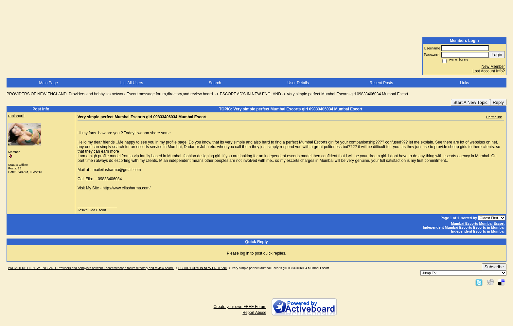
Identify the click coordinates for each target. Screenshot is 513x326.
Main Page (48, 83)
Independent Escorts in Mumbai (477, 231)
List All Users (131, 83)
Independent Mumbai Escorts (447, 227)
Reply (498, 102)
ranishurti (16, 116)
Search (215, 83)
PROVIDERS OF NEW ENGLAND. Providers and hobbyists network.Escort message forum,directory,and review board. (110, 94)
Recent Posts (381, 83)
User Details (298, 83)
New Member (493, 66)
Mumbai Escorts (313, 142)
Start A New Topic (470, 102)
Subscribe (494, 266)
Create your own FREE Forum (240, 306)
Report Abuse (254, 312)
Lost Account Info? (488, 71)
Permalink (494, 117)
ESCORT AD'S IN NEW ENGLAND (250, 94)
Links (464, 83)
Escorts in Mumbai (488, 227)
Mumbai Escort (491, 223)
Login (496, 54)
